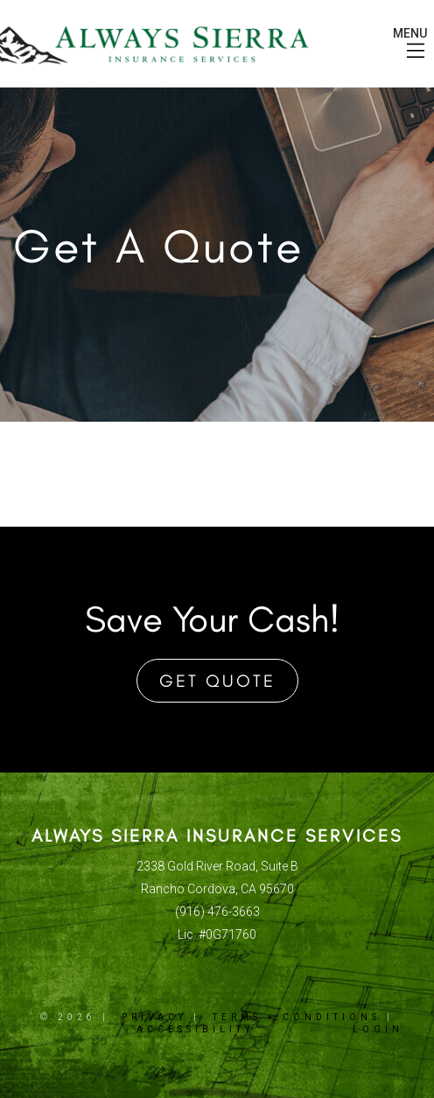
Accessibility (195, 1029)
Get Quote (217, 680)
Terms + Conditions (297, 1017)
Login (378, 1029)
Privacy (154, 1017)
